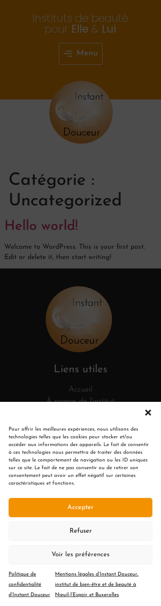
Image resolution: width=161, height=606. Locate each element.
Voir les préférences (80, 555)
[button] (148, 412)
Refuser (81, 531)
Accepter (80, 507)
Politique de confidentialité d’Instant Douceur (29, 584)
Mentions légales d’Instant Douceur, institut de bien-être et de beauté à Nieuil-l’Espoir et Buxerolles (96, 584)
